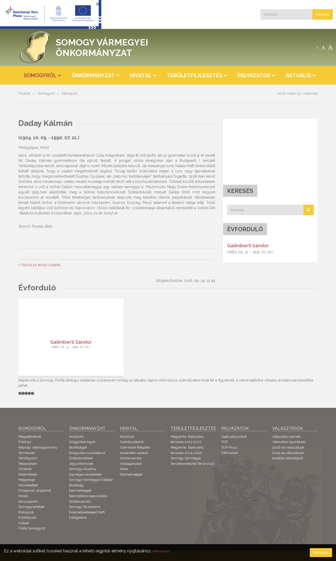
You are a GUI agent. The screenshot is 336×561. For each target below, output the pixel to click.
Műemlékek (27, 474)
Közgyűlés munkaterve (87, 453)
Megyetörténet (29, 437)
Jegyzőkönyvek (81, 464)
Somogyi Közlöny (82, 469)
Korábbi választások (287, 458)
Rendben (321, 552)
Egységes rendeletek (85, 474)
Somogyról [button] (40, 75)
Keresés (322, 14)
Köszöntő (76, 437)
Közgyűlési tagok (82, 442)
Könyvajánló (28, 501)
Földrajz (24, 442)
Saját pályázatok (234, 437)
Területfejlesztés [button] (194, 75)
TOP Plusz (229, 447)
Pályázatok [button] (254, 75)
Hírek (124, 469)
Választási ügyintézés (289, 442)
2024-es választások (288, 453)
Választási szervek (286, 437)
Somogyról (46, 93)
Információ (163, 550)
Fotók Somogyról (31, 528)
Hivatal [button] (140, 75)
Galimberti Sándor (248, 245)
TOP (224, 442)
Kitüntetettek (28, 485)
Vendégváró (27, 458)
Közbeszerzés (80, 501)
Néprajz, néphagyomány (37, 447)
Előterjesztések (81, 458)
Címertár (25, 469)
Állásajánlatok (131, 464)
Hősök (23, 496)
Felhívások (229, 453)
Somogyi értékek (31, 507)
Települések (27, 464)
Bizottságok (78, 447)
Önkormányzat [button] (93, 75)
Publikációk (27, 517)
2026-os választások (288, 447)
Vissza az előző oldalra (39, 265)
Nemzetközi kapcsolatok (88, 496)
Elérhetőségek (131, 474)
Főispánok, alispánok (34, 490)
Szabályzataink (132, 442)
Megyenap (26, 480)
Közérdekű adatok (134, 453)
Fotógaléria (78, 517)
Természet (26, 453)
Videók (23, 523)
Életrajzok (69, 93)
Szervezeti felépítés (135, 447)
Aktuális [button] (298, 75)
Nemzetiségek (80, 490)
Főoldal (24, 93)
